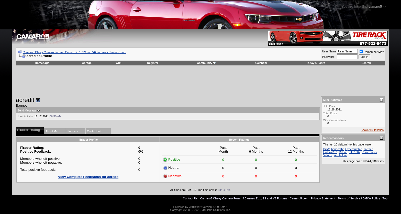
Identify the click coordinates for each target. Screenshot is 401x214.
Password (328, 56)
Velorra (327, 155)
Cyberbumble (353, 149)
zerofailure (340, 155)
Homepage (42, 62)
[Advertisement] (200, 81)
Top (385, 198)
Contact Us (190, 198)
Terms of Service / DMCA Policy (359, 198)
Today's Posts (315, 62)
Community (206, 62)
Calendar (261, 62)
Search (366, 62)
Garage (87, 62)
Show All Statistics (372, 129)
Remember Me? (372, 51)
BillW (326, 149)
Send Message (26, 110)
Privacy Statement (323, 198)
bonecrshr (337, 149)
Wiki (118, 62)
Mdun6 (343, 152)
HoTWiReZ (330, 152)
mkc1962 (354, 152)
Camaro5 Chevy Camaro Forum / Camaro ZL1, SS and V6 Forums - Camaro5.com (74, 52)
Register (152, 62)
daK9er (368, 149)
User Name (329, 51)
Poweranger (369, 152)
